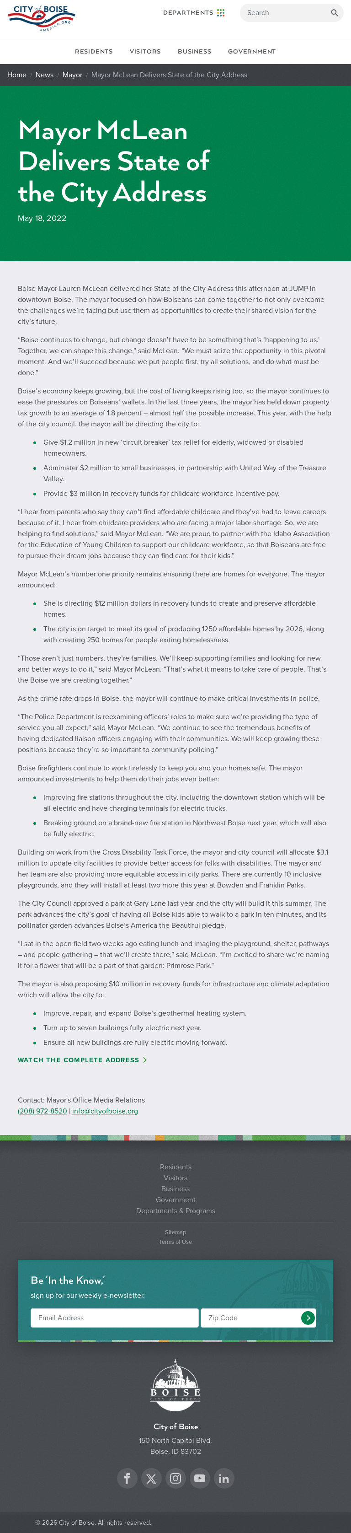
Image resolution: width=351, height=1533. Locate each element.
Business (194, 51)
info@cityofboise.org (105, 1111)
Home (17, 75)
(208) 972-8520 (42, 1111)
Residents (94, 51)
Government (252, 51)
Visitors (145, 51)
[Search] (292, 13)
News (44, 75)
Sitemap (175, 1233)
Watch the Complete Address (78, 1060)
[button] (308, 1318)
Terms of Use (175, 1242)
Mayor (72, 75)
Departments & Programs (175, 1211)
